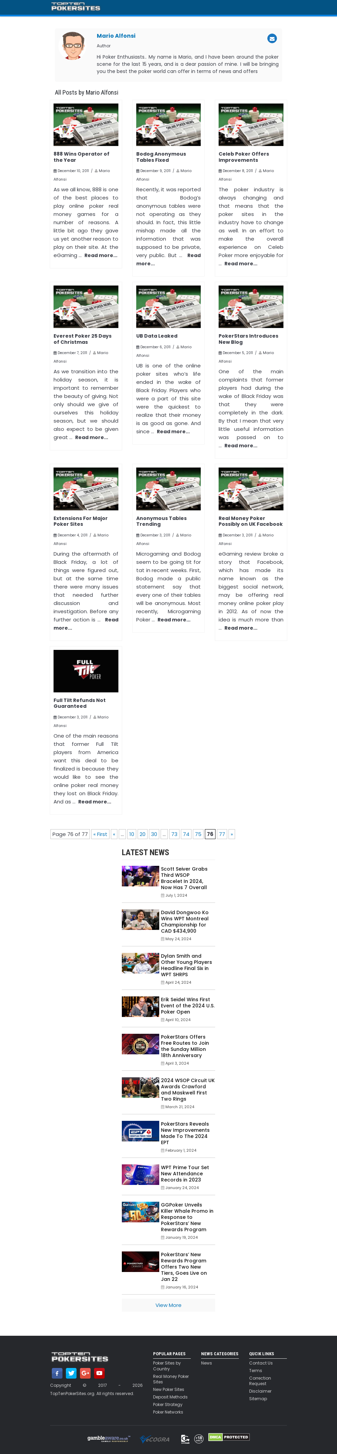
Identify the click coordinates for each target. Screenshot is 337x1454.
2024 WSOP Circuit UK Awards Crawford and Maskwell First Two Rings (188, 1089)
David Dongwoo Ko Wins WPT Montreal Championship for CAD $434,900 (185, 921)
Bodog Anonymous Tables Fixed (161, 156)
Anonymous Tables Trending (161, 521)
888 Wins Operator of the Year (81, 156)
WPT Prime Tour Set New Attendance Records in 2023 (185, 1173)
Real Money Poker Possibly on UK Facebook (251, 521)
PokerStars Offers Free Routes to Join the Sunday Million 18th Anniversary (185, 1046)
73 (174, 834)
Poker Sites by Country (167, 1366)
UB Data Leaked (156, 335)
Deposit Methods (170, 1397)
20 (143, 834)
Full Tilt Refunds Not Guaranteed (80, 703)
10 (131, 834)
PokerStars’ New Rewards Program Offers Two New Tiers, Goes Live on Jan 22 (184, 1267)
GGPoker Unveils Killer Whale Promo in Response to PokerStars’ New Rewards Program (187, 1217)
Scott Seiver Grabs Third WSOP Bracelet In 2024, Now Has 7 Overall (184, 878)
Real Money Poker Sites (171, 1379)
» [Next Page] (232, 834)
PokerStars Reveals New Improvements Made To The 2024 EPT (185, 1133)
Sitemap (258, 1399)
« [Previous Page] (114, 834)
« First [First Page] (100, 834)
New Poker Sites (168, 1389)
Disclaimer (260, 1391)
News (206, 1363)
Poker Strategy (168, 1404)
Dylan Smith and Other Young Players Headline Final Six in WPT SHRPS (186, 965)
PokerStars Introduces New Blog (248, 339)
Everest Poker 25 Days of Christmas (83, 339)
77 (222, 834)
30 (154, 834)
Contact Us (261, 1363)
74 (186, 834)
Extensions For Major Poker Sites (81, 521)
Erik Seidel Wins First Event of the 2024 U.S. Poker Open (187, 1005)
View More (168, 1305)
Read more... (100, 255)
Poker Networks (168, 1412)
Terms (255, 1370)
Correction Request (260, 1381)
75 (198, 834)
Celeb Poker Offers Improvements (244, 156)
